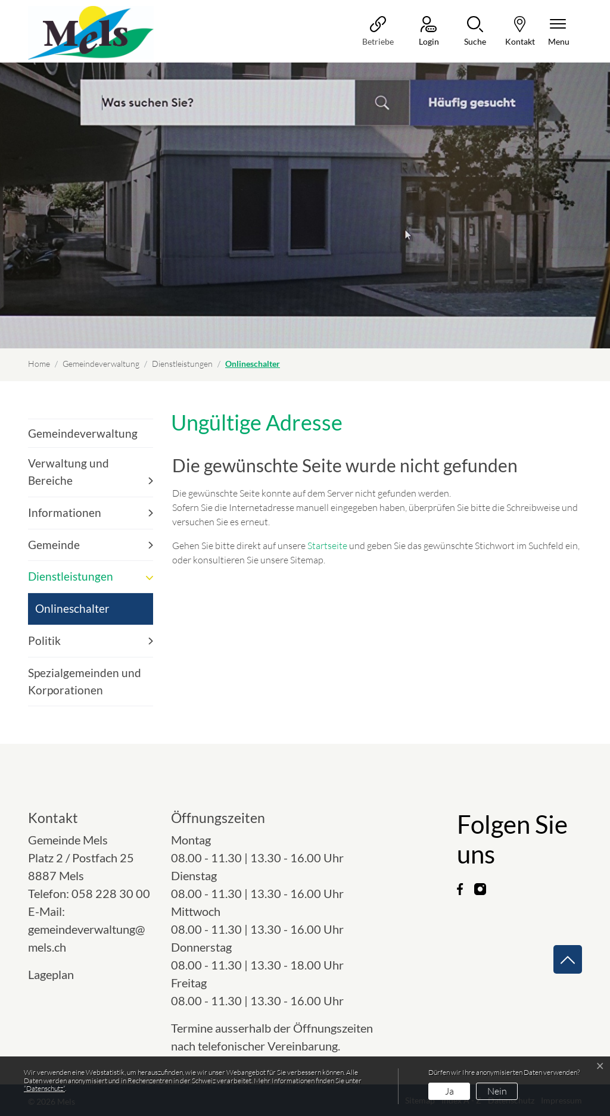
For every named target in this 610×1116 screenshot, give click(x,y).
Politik (44, 640)
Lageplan (61, 974)
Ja (449, 1091)
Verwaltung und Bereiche (68, 471)
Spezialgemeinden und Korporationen (84, 681)
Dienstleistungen (70, 576)
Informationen (64, 512)
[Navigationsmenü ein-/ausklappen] (559, 32)
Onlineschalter (72, 613)
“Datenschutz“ (44, 1088)
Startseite (327, 545)
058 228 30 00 (110, 893)
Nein (497, 1091)
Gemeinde (54, 544)
